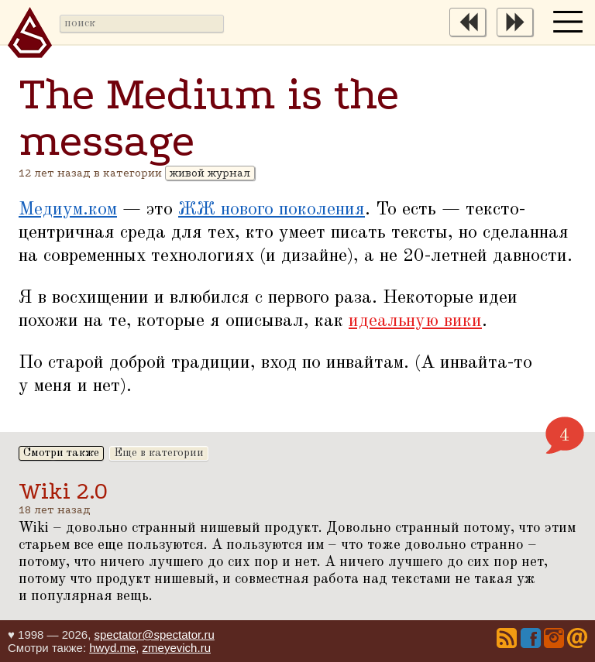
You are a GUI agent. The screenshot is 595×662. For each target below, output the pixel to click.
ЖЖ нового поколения (271, 210)
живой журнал (210, 173)
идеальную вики (415, 321)
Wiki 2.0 (63, 491)
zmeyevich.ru (177, 647)
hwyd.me (112, 647)
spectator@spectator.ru (154, 634)
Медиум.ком (68, 210)
